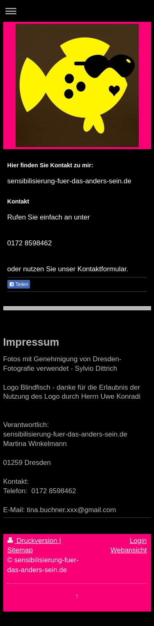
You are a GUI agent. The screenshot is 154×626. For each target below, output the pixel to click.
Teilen (18, 284)
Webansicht (128, 550)
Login (138, 541)
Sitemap (20, 550)
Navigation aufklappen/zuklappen (77, 11)
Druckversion (33, 541)
